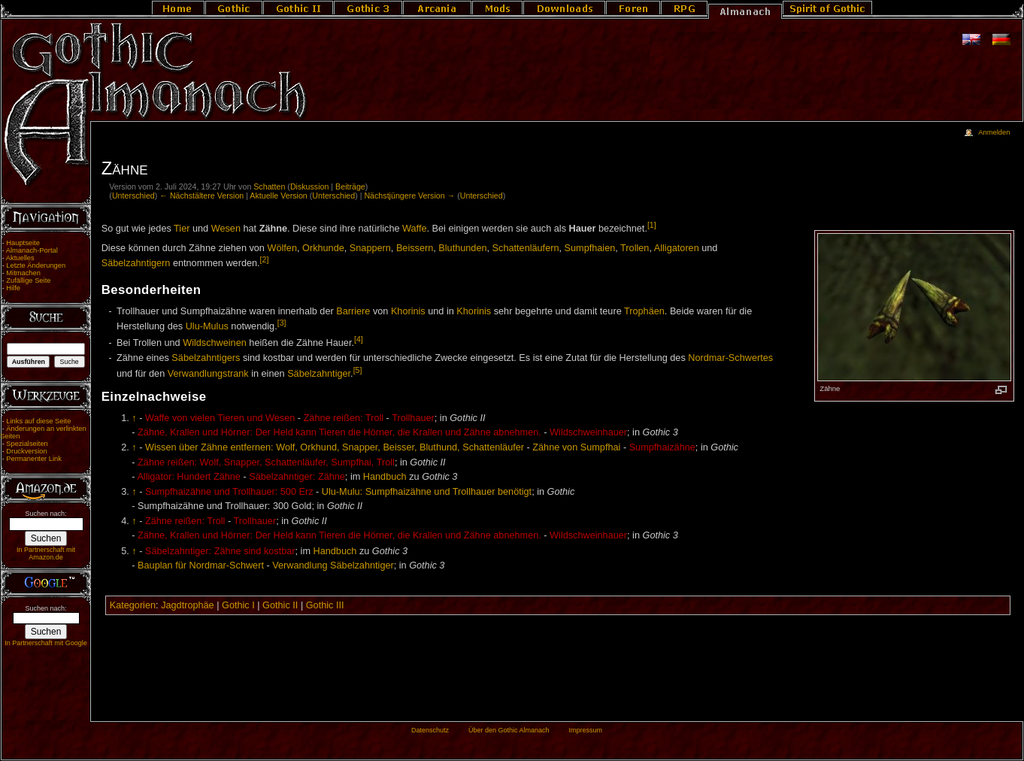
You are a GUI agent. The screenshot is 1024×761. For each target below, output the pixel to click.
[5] (357, 369)
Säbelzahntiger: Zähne (297, 476)
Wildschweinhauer (588, 432)
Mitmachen (23, 273)
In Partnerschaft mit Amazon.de (46, 553)
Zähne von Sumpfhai (576, 447)
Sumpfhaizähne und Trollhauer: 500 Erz (229, 492)
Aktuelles (20, 258)
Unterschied (133, 195)
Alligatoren (676, 248)
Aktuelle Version (278, 195)
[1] (651, 224)
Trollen (634, 248)
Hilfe (13, 288)
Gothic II (280, 605)
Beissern (414, 248)
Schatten (269, 186)
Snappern (370, 248)
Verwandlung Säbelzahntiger (333, 565)
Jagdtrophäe (187, 605)
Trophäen (644, 311)
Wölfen (282, 248)
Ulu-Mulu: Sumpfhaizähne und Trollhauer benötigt (427, 492)
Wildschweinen (215, 343)
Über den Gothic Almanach (509, 730)
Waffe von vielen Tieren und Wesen (220, 418)
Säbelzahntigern (136, 263)
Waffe (414, 228)
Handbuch (385, 476)
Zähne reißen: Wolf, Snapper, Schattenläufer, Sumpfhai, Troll (266, 462)
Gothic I (238, 605)
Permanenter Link (34, 458)
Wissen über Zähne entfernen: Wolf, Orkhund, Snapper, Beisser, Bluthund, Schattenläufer (334, 447)
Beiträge (350, 186)
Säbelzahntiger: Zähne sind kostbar (220, 551)
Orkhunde (323, 248)
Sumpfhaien (590, 248)
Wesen (226, 228)
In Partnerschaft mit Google (46, 643)
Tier (181, 228)
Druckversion (26, 451)
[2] (264, 259)
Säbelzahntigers (205, 358)
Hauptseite (23, 243)
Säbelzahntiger (318, 373)
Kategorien (133, 605)
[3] (281, 322)
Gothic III (325, 605)
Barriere (353, 311)
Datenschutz (430, 730)
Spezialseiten (27, 443)
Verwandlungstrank (208, 373)
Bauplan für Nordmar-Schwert (201, 565)
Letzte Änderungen (35, 265)
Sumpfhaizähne (662, 447)
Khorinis (408, 311)
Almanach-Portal (32, 250)
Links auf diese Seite (38, 421)
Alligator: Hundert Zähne (189, 476)
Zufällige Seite (28, 280)
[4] (358, 339)
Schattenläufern (525, 248)
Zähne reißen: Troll (343, 418)
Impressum (585, 730)
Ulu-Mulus (207, 327)
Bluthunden (462, 248)
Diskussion (309, 186)
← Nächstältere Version (201, 195)
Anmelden (994, 132)
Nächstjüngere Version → (409, 195)
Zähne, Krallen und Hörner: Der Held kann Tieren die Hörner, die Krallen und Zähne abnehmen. (339, 432)
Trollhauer (413, 418)
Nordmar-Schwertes (730, 358)
